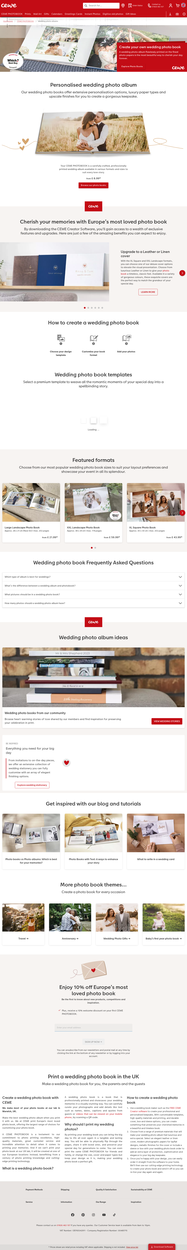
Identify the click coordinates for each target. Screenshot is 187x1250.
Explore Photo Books (134, 66)
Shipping (65, 1192)
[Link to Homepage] (29, 5)
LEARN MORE (148, 292)
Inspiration (136, 1204)
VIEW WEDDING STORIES (167, 721)
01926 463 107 (63, 1228)
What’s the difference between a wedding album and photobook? (93, 586)
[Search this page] (101, 5)
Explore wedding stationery (30, 785)
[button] (170, 5)
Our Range (101, 1204)
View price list (132, 1247)
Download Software (162, 1246)
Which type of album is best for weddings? (93, 577)
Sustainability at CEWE (141, 1192)
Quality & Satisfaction (106, 1192)
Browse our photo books (93, 185)
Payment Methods (34, 1192)
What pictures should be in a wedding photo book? (93, 595)
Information (66, 1204)
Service (29, 1204)
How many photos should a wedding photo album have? (93, 604)
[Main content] (93, 604)
